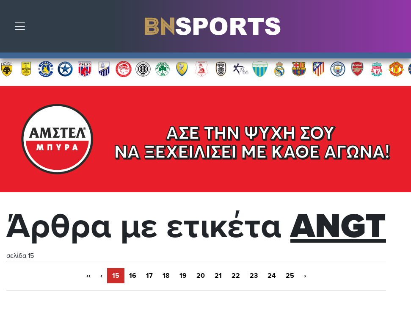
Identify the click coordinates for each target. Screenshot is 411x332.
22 (236, 275)
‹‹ (88, 275)
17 (149, 275)
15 (115, 275)
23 (254, 275)
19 (183, 275)
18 (166, 275)
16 (132, 275)
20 (200, 275)
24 (272, 275)
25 (290, 275)
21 (218, 275)
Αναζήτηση (398, 28)
